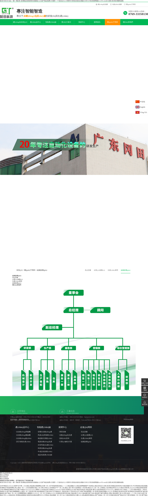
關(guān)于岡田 (131, 4)
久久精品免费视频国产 (81, 487)
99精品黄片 (74, 495)
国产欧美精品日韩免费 (132, 493)
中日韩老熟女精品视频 (140, 487)
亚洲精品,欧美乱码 (119, 493)
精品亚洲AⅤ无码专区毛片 (70, 493)
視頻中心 (81, 24)
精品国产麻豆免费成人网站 (103, 495)
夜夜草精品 (137, 491)
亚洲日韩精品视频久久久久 (103, 493)
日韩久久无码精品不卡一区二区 (54, 489)
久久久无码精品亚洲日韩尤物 (60, 495)
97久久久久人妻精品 (112, 491)
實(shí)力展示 (66, 24)
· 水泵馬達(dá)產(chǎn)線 (45, 447)
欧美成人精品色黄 (86, 491)
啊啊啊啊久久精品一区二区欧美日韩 (24, 493)
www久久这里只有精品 (63, 491)
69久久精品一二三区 (126, 491)
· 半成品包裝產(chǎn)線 (44, 453)
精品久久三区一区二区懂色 (96, 489)
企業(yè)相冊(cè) (99, 272)
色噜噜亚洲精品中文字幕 (11, 491)
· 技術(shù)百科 (64, 440)
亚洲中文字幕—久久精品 (21, 487)
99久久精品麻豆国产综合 (86, 495)
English (142, 107)
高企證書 (88, 272)
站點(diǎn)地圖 (117, 4)
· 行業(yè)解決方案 (65, 443)
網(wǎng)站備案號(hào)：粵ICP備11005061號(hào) (70, 464)
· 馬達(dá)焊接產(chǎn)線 (45, 437)
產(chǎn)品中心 (35, 24)
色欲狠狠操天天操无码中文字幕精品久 (49, 493)
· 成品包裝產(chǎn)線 (44, 456)
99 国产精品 (9, 493)
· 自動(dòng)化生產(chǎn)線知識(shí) (65, 437)
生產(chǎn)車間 (113, 272)
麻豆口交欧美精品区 (99, 491)
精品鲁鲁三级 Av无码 (119, 495)
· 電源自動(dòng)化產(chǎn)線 (44, 443)
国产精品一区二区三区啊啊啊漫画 (16, 495)
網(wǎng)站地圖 (103, 4)
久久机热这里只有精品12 (47, 491)
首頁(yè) (19, 272)
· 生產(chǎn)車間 (86, 440)
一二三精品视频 (68, 487)
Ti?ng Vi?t (143, 112)
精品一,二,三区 (131, 495)
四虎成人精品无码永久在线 (97, 487)
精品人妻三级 (69, 489)
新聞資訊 (97, 24)
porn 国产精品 (75, 491)
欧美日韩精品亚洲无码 (114, 487)
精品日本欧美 (125, 489)
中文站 (142, 102)
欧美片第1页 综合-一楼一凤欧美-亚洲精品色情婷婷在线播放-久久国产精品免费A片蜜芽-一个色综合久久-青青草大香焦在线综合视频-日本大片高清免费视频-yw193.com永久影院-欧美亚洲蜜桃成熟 (62, 1)
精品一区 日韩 (38, 489)
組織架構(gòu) (42, 272)
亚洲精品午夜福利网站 (7, 489)
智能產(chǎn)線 (50, 24)
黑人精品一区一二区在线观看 (24, 489)
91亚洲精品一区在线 (80, 489)
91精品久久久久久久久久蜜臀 (29, 491)
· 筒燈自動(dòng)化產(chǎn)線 (44, 450)
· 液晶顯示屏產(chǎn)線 (44, 440)
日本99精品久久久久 (6, 487)
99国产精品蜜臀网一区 (87, 493)
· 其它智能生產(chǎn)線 (23, 443)
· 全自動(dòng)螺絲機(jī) (23, 437)
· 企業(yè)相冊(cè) (86, 437)
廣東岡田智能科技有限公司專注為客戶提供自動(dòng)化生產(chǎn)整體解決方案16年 (105, 471)
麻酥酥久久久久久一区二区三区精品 (39, 495)
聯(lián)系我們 (128, 24)
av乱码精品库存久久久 (113, 489)
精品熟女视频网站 (36, 487)
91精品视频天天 (127, 487)
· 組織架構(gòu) (85, 443)
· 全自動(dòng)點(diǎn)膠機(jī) (23, 440)
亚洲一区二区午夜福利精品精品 (52, 487)
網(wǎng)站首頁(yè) (20, 24)
